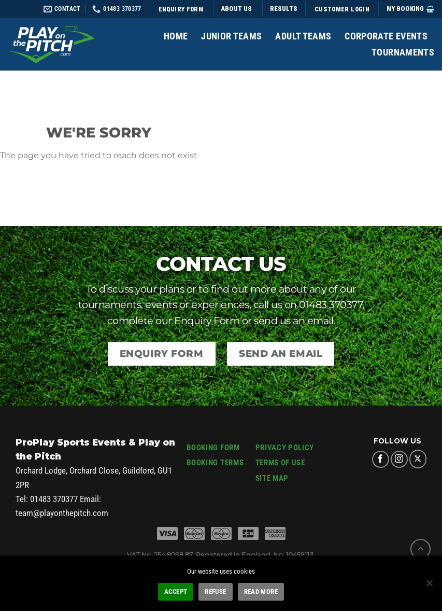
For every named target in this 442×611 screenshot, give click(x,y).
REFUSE (215, 591)
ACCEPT (175, 591)
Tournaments (403, 52)
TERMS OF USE (280, 462)
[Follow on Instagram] (399, 459)
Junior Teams (231, 36)
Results (283, 8)
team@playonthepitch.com (62, 513)
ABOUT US (236, 8)
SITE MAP (272, 478)
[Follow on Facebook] (380, 459)
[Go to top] (420, 549)
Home (176, 36)
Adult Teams (303, 36)
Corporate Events (386, 36)
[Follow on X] (417, 459)
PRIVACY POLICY (285, 447)
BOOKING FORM (213, 447)
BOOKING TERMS (215, 462)
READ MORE (261, 591)
